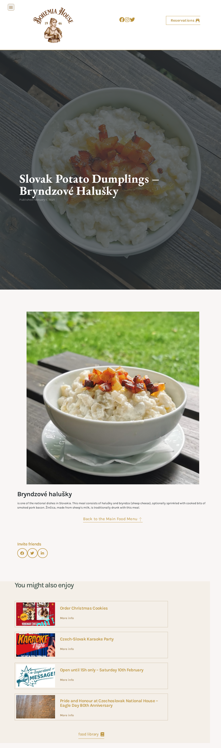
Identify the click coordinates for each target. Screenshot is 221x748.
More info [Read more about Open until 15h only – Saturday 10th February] (67, 680)
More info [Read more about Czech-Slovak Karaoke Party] (67, 649)
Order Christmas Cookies (84, 608)
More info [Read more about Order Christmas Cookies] (67, 618)
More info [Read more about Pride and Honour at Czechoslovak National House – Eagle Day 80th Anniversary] (67, 715)
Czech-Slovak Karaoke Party (87, 639)
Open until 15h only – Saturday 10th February (101, 669)
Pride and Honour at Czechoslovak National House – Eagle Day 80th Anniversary (109, 703)
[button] (11, 7)
